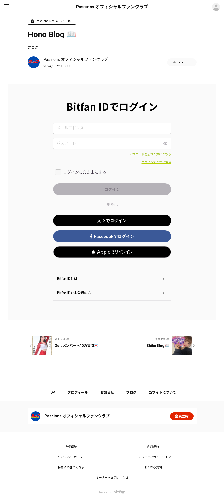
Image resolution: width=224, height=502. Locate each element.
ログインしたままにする (84, 172)
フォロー (181, 62)
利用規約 (153, 447)
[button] (112, 252)
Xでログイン (112, 220)
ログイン (216, 7)
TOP (51, 392)
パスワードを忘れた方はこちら (150, 154)
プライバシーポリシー (71, 457)
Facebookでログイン (112, 236)
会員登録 (182, 416)
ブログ (33, 47)
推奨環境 (71, 447)
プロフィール (77, 392)
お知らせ (107, 392)
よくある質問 (153, 467)
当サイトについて (162, 392)
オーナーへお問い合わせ (112, 477)
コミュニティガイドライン (153, 457)
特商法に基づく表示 (71, 467)
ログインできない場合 (156, 162)
